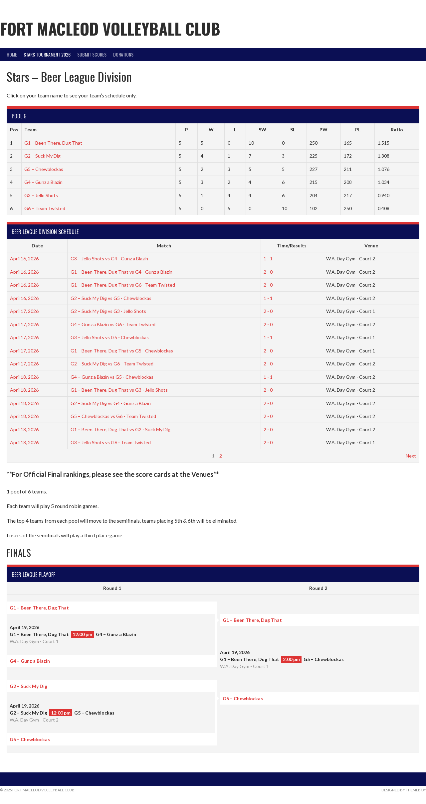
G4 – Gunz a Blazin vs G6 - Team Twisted (113, 324)
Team (30, 129)
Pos (14, 129)
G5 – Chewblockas (43, 169)
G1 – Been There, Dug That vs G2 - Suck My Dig (120, 429)
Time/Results (292, 245)
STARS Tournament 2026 (47, 54)
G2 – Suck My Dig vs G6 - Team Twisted (112, 363)
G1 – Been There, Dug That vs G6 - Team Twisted (123, 285)
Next (411, 456)
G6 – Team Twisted (44, 208)
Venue (371, 245)
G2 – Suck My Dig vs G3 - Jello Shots (108, 311)
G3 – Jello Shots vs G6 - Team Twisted (111, 442)
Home (12, 54)
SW (262, 129)
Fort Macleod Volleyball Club (110, 28)
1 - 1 (268, 258)
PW (323, 129)
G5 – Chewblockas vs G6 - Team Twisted (113, 416)
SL (292, 129)
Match (164, 245)
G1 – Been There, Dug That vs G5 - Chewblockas (122, 350)
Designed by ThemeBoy (403, 790)
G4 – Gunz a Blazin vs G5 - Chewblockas (112, 377)
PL (357, 129)
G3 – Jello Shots (41, 195)
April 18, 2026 (24, 377)
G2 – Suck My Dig (42, 156)
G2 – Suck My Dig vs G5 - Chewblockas (111, 298)
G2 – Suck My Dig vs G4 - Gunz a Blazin (111, 403)
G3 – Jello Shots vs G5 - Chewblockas (110, 337)
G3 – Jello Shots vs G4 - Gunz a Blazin (109, 258)
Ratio (397, 129)
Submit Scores (91, 54)
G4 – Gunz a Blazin (43, 182)
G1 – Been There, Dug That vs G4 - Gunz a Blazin (121, 272)
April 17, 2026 (24, 311)
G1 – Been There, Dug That (53, 143)
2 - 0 (268, 272)
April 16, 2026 (24, 258)
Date (37, 245)
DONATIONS (123, 54)
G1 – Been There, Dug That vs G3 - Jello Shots (119, 390)
